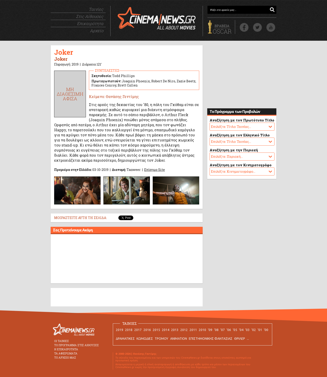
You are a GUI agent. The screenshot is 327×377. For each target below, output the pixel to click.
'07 (222, 330)
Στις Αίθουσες (89, 16)
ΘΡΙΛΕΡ (239, 338)
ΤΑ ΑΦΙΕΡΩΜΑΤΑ (65, 353)
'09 (210, 330)
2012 (184, 330)
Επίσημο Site (154, 169)
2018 (128, 330)
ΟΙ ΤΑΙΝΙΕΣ (61, 341)
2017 (138, 330)
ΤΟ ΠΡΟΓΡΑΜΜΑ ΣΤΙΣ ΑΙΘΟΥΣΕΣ (76, 345)
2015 (156, 330)
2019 (119, 330)
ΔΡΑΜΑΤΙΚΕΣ (125, 338)
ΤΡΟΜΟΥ (161, 338)
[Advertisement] (126, 259)
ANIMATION (178, 338)
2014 (165, 330)
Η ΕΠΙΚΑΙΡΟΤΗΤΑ (66, 349)
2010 (202, 330)
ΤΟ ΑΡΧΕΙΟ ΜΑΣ (65, 357)
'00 (266, 330)
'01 (260, 330)
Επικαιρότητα (90, 23)
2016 (147, 330)
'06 (229, 330)
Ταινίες (96, 9)
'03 (247, 330)
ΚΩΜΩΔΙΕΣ (145, 338)
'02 (253, 330)
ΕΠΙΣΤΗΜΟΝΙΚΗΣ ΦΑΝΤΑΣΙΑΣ (210, 338)
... (248, 338)
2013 (174, 330)
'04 (241, 330)
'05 (235, 330)
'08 (216, 330)
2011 (193, 330)
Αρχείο (96, 30)
